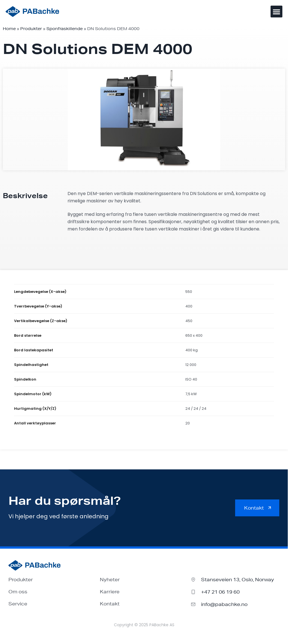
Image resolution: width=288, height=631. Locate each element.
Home (9, 28)
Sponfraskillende (64, 28)
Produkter (31, 28)
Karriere (110, 591)
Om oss (17, 591)
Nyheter (110, 579)
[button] (276, 11)
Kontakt (110, 604)
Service (17, 604)
